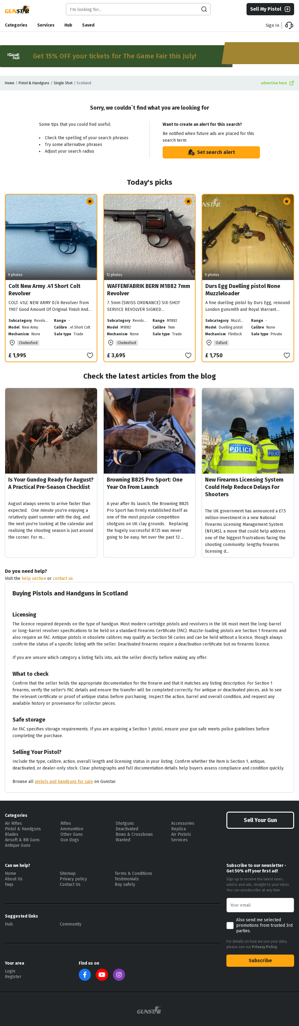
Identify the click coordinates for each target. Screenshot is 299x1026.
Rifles (65, 823)
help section (34, 578)
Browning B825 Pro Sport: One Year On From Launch (144, 483)
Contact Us (70, 884)
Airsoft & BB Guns (22, 839)
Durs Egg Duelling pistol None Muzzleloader (242, 290)
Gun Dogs (69, 839)
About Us (14, 879)
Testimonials (127, 879)
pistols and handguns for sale (64, 781)
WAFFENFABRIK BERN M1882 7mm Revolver (148, 290)
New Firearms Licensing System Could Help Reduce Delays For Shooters (244, 487)
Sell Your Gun (260, 820)
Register (13, 976)
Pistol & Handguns (34, 83)
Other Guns (71, 834)
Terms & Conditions (133, 873)
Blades (11, 834)
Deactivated (127, 828)
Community (70, 924)
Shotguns (125, 823)
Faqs (9, 884)
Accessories (182, 823)
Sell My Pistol (270, 9)
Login (10, 971)
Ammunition (71, 828)
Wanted (123, 839)
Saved (88, 25)
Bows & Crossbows (134, 834)
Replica (178, 828)
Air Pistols (181, 834)
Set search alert (211, 152)
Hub (68, 25)
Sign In (272, 25)
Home (9, 83)
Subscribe (260, 960)
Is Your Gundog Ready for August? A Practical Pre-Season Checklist (51, 483)
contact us (63, 578)
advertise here (277, 83)
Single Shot (63, 83)
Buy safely (125, 884)
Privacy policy (73, 879)
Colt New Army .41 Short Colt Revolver (45, 290)
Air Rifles (13, 823)
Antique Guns (18, 845)
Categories (16, 25)
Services (46, 25)
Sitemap (68, 873)
